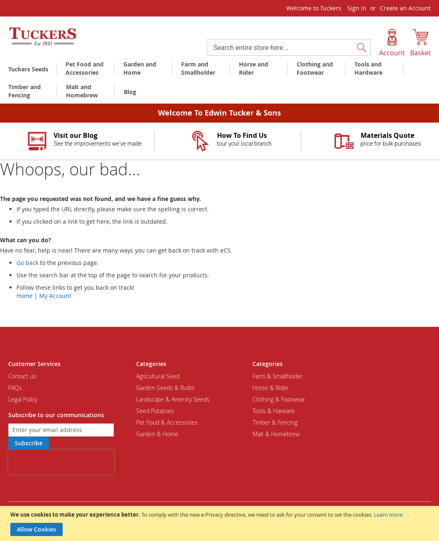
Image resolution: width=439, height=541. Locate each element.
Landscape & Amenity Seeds (173, 399)
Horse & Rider (271, 388)
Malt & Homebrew (276, 434)
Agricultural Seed (157, 376)
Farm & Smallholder (278, 376)
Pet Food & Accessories (167, 422)
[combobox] (289, 47)
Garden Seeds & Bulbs (165, 388)
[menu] (219, 81)
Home (25, 296)
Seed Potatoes (155, 411)
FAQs (15, 388)
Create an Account (405, 8)
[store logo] (43, 37)
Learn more (388, 514)
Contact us (22, 376)
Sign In (356, 8)
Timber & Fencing (275, 422)
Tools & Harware (274, 411)
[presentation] (61, 462)
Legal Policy (23, 399)
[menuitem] (30, 69)
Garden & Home (157, 434)
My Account (55, 296)
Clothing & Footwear (279, 399)
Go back (27, 263)
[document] (220, 523)
